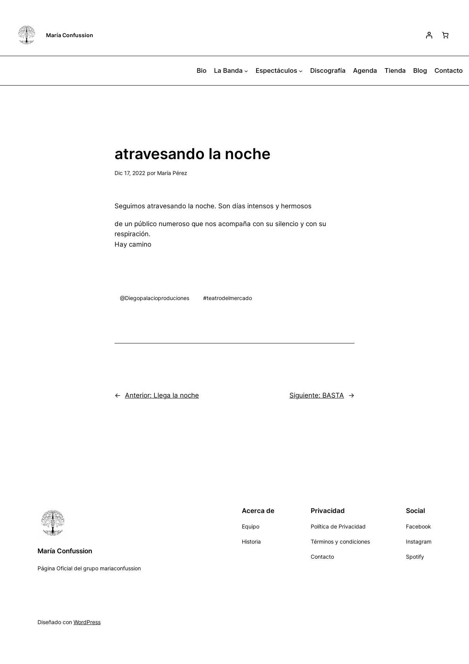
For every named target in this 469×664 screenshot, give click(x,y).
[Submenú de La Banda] (246, 71)
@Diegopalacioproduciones (154, 298)
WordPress (87, 622)
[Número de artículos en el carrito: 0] (445, 35)
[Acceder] (429, 35)
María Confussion (69, 35)
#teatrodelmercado (227, 298)
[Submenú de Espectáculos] (301, 71)
